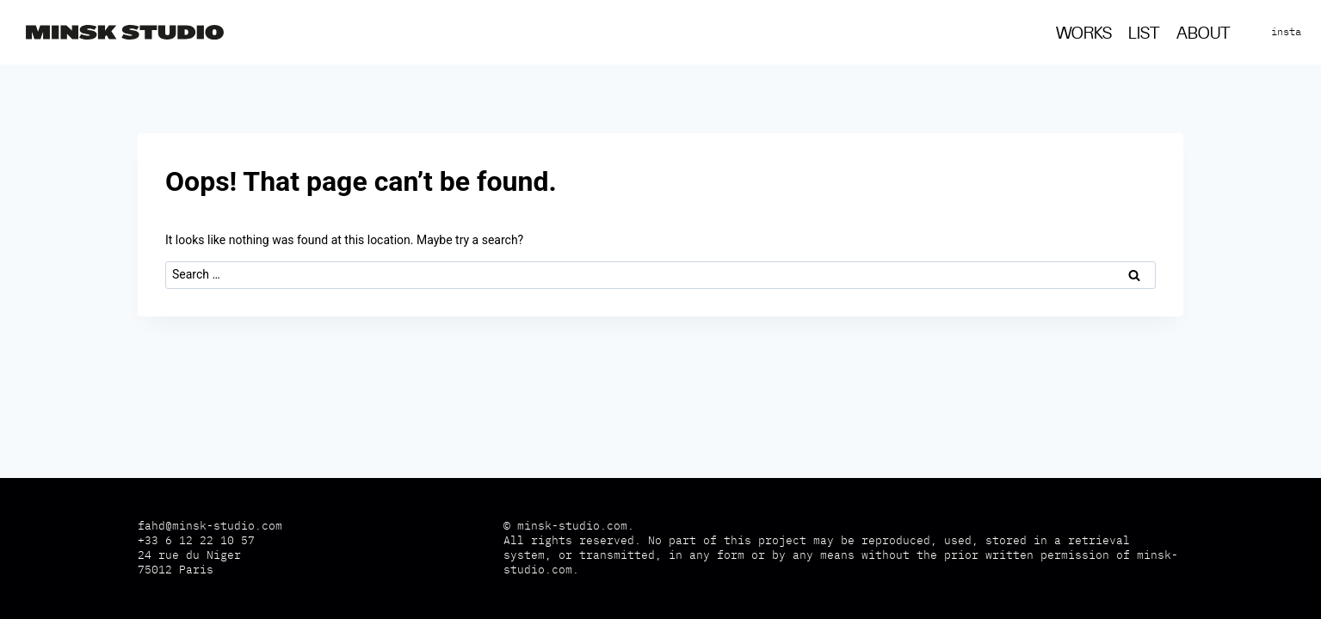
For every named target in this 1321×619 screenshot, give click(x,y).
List (1144, 34)
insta (1286, 31)
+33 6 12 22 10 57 (196, 540)
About (1203, 34)
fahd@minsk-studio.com (210, 526)
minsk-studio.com (572, 526)
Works (1084, 34)
